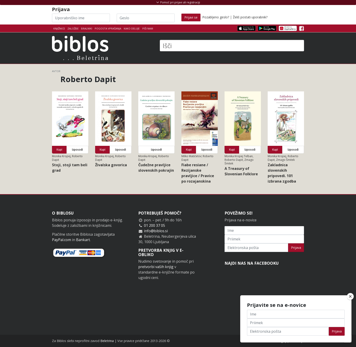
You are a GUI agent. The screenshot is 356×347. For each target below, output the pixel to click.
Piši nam (147, 28)
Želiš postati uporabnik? (250, 17)
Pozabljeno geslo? (215, 17)
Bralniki (86, 28)
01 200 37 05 (154, 225)
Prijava (296, 247)
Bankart (83, 239)
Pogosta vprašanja (108, 28)
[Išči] (232, 45)
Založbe (73, 28)
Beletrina (107, 341)
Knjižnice (59, 28)
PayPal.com (61, 239)
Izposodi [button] (77, 150)
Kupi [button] (59, 150)
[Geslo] (146, 18)
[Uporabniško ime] (81, 18)
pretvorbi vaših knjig (155, 266)
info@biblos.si (156, 230)
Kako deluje (132, 28)
